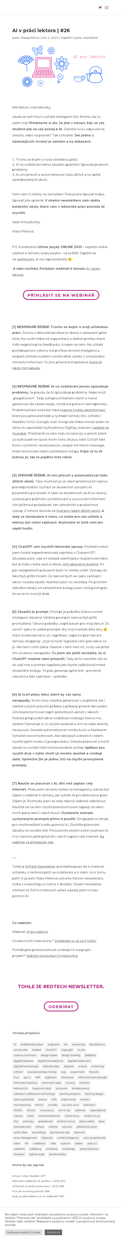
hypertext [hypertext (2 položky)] (51, 1077)
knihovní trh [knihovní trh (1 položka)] (21, 1088)
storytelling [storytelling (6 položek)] (38, 1132)
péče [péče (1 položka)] (102, 1121)
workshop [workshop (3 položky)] (51, 1148)
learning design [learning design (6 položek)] (94, 1093)
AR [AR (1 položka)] (65, 1044)
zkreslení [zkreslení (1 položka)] (19, 1154)
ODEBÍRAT (61, 1006)
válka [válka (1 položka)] (53, 1143)
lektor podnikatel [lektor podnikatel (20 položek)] (24, 1099)
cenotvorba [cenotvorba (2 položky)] (20, 1049)
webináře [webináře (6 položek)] (19, 1148)
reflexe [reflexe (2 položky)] (39, 1126)
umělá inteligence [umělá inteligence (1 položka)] (68, 1137)
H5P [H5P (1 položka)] (37, 1077)
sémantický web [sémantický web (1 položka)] (59, 1132)
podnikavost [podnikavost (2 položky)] (45, 1121)
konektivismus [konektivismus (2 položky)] (80, 1088)
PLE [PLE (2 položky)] (16, 1121)
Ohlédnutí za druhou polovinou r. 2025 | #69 (38, 1186)
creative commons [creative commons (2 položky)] (25, 1055)
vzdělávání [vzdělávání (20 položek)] (39, 1143)
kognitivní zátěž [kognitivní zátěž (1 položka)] (42, 1088)
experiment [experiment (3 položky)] (78, 1071)
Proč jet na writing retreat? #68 (30, 1191)
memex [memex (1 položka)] (85, 1099)
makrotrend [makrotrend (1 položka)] (68, 1099)
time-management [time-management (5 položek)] (25, 1137)
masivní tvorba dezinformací (82, 410)
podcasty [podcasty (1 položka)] (28, 1121)
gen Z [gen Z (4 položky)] (27, 1077)
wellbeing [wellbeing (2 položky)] (35, 1148)
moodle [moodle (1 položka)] (52, 1104)
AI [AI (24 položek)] (15, 1044)
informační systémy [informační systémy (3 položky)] (25, 1082)
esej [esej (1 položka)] (63, 1071)
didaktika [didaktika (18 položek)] (90, 1055)
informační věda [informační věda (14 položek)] (51, 1082)
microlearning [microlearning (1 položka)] (22, 1104)
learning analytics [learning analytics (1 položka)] (70, 1093)
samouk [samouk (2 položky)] (67, 1126)
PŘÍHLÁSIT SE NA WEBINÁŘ (61, 295)
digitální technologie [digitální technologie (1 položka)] (26, 1066)
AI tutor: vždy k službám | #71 (29, 1176)
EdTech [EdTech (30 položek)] (18, 1071)
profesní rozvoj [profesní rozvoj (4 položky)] (66, 1121)
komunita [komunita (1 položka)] (61, 1088)
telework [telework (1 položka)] (79, 1132)
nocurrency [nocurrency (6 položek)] (47, 1110)
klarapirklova (30, 38)
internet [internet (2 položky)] (84, 1082)
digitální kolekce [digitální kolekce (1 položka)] (23, 1060)
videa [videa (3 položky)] (17, 1143)
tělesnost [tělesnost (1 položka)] (47, 1137)
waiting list (25, 259)
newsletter (90, 38)
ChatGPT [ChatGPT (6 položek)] (51, 1049)
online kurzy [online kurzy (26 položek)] (72, 1115)
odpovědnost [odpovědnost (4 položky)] (98, 1110)
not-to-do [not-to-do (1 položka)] (64, 1110)
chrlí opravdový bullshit (80, 564)
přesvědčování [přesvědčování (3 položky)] (22, 1126)
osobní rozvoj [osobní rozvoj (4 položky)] (92, 1115)
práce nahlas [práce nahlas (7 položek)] (87, 1121)
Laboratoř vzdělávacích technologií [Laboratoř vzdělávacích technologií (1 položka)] (34, 1093)
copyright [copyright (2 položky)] (67, 1049)
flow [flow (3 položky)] (16, 1077)
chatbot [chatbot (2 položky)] (36, 1049)
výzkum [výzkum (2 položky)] (65, 1143)
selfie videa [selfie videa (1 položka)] (20, 1132)
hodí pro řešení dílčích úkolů (78, 511)
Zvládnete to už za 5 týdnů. (76, 941)
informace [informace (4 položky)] (67, 1077)
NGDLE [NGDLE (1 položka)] (31, 1110)
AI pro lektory (37, 932)
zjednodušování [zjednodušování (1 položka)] (89, 1148)
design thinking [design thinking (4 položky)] (71, 1055)
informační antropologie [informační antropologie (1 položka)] (92, 1077)
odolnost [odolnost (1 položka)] (80, 1110)
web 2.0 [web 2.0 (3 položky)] (92, 1143)
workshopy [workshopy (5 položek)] (68, 1148)
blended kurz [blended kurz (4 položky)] (97, 1044)
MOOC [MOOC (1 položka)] (39, 1104)
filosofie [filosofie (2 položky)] (94, 1071)
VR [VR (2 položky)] (26, 1143)
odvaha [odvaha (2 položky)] (18, 1115)
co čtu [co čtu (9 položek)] (81, 1049)
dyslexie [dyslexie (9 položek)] (69, 1066)
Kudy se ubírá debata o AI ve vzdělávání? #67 (38, 1196)
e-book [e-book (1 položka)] (82, 1066)
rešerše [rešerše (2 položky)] (53, 1126)
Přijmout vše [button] (53, 1232)
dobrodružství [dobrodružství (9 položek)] (51, 1066)
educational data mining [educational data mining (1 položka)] (42, 1071)
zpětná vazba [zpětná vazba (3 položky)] (36, 1154)
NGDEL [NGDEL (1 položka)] (18, 1110)
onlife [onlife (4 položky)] (30, 1115)
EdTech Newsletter (40, 866)
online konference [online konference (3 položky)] (49, 1115)
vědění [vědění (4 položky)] (79, 1143)
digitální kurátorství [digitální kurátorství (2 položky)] (79, 1060)
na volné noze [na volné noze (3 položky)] (70, 1104)
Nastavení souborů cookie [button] (23, 1232)
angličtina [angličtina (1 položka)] (53, 1044)
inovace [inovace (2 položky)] (70, 1082)
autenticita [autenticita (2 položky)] (78, 1044)
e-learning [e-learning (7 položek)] (97, 1066)
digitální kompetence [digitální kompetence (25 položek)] (50, 1060)
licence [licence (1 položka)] (42, 1099)
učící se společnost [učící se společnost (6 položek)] (94, 1137)
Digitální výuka (71, 38)
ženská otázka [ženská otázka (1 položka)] (57, 1154)
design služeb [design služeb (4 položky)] (49, 1055)
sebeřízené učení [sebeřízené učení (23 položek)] (86, 1126)
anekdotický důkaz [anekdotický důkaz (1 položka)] (32, 1044)
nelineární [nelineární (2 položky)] (89, 1104)
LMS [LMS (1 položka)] (54, 1099)
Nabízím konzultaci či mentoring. (52, 956)
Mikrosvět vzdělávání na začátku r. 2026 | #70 (39, 1181)
